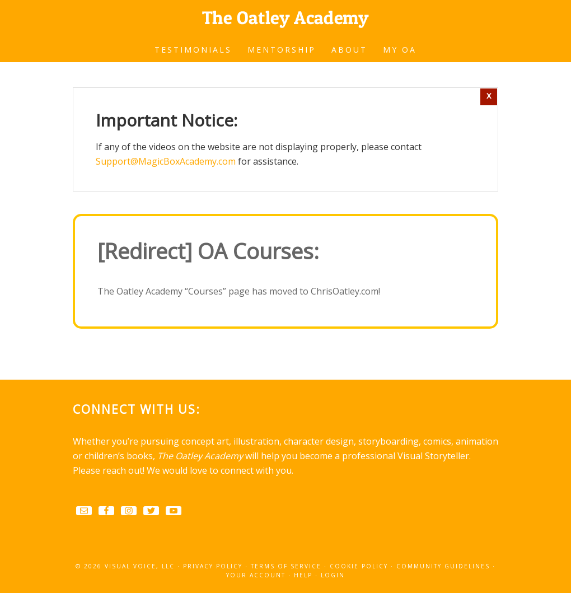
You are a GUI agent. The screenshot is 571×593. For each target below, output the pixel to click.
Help (303, 575)
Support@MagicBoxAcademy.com (166, 161)
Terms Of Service (286, 566)
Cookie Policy (359, 566)
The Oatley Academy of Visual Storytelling (285, 17)
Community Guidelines (443, 566)
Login (333, 575)
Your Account (256, 575)
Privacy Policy (212, 566)
